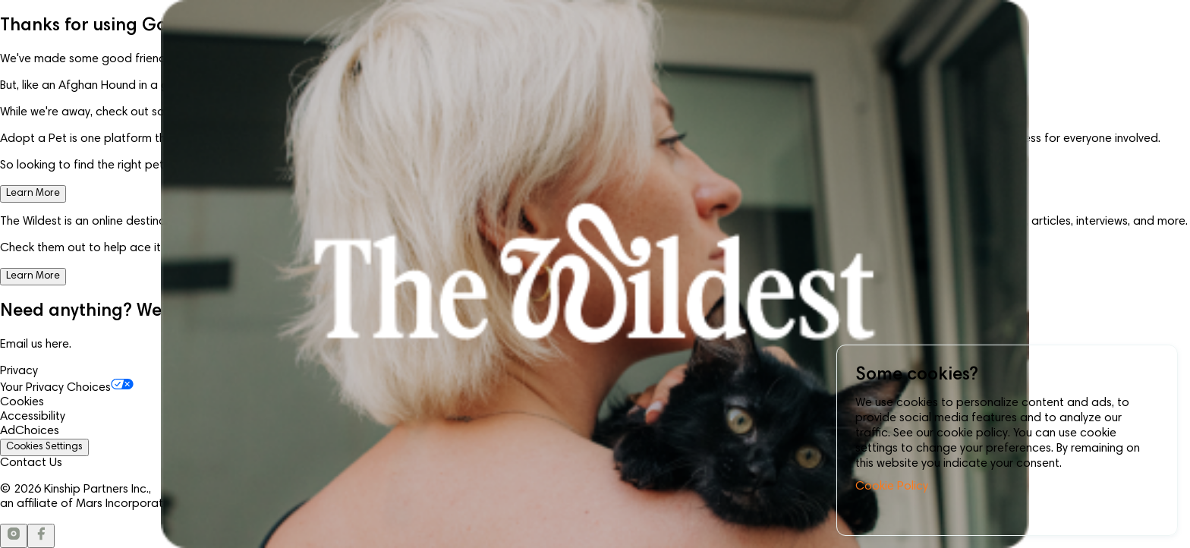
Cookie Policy (891, 486)
